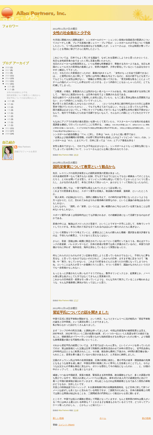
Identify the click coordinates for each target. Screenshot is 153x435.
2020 (7, 67)
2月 (9, 122)
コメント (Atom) (66, 424)
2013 (7, 81)
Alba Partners (24, 147)
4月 (9, 119)
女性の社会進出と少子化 (72, 33)
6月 (9, 113)
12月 (9, 87)
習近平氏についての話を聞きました (81, 312)
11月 (9, 89)
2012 (7, 84)
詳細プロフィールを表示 (25, 151)
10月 (9, 101)
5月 (9, 116)
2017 (7, 70)
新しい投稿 (58, 418)
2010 (7, 131)
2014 (7, 78)
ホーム (103, 418)
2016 (7, 73)
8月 (9, 107)
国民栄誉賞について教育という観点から (84, 167)
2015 (7, 75)
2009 (7, 134)
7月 (9, 110)
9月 (9, 104)
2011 (7, 128)
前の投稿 (146, 418)
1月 (9, 125)
